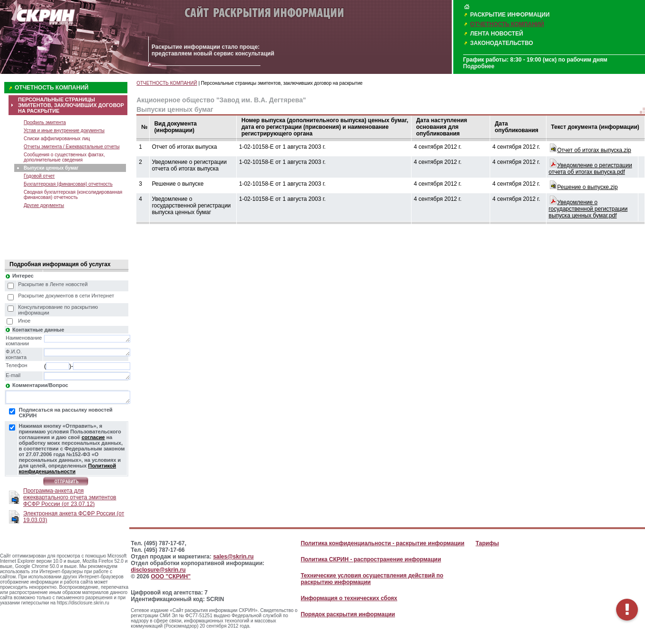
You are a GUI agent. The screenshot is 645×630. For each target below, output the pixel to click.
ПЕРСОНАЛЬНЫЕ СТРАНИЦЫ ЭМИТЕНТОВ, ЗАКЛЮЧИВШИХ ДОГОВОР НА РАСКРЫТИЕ (71, 105)
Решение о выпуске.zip (587, 187)
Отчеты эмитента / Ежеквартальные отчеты (71, 146)
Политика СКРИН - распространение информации (371, 559)
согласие (93, 437)
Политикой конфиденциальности (67, 468)
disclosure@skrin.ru (158, 570)
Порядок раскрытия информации (348, 614)
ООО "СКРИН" (170, 576)
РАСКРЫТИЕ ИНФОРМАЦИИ (510, 14)
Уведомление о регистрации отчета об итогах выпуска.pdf (590, 168)
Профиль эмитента (45, 122)
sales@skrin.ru (233, 556)
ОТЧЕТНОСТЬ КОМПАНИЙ (507, 24)
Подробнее (478, 66)
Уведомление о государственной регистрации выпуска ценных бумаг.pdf (588, 209)
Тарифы (487, 543)
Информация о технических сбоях (349, 598)
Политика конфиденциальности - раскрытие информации (383, 543)
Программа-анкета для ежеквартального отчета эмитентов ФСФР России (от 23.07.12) (69, 497)
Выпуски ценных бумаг (51, 168)
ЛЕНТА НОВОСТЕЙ (496, 33)
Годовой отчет (39, 176)
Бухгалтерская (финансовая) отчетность (68, 184)
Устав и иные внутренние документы (64, 130)
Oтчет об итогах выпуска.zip (594, 150)
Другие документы (44, 205)
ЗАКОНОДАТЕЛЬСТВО (501, 43)
